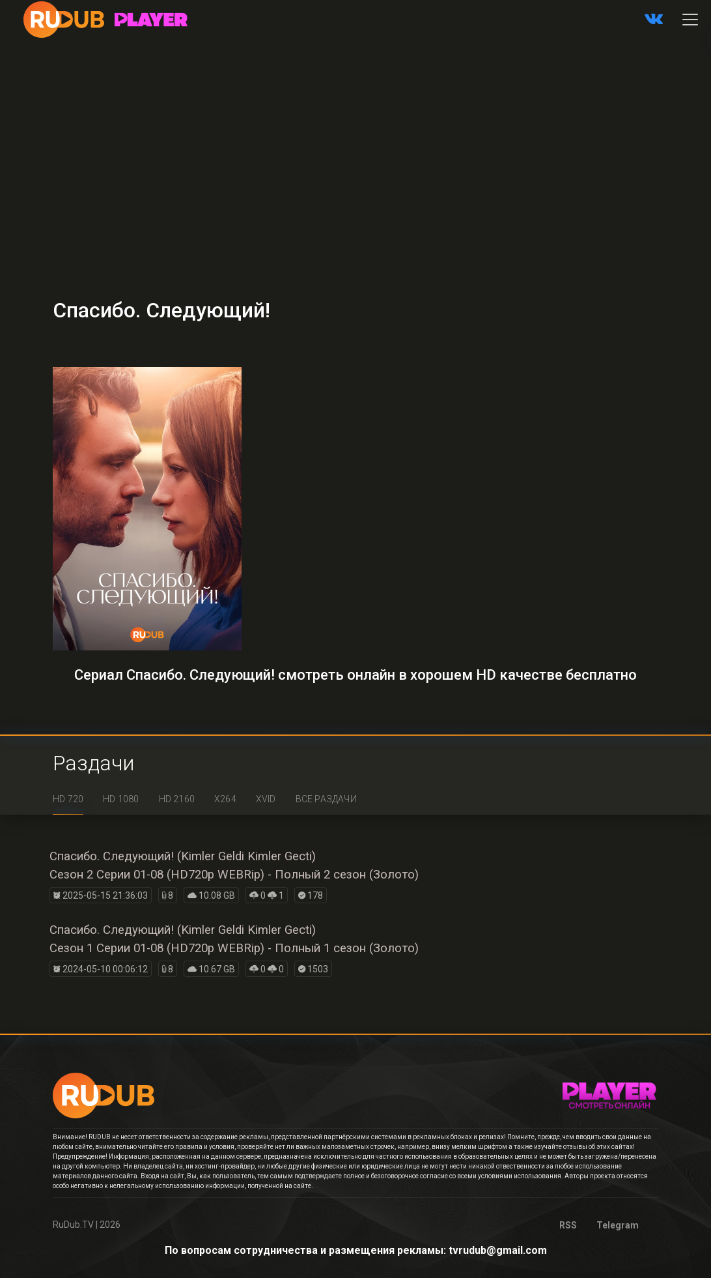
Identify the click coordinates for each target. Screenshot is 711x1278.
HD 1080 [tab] (121, 799)
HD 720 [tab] (68, 799)
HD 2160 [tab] (177, 799)
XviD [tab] (266, 799)
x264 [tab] (225, 799)
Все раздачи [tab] (326, 799)
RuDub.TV (73, 1224)
